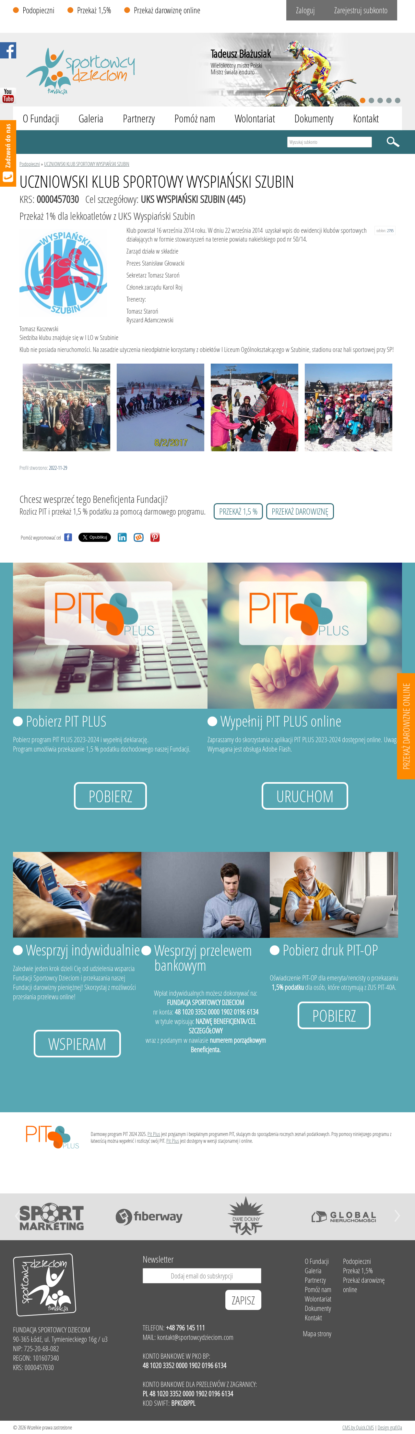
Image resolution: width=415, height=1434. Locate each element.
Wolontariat (255, 118)
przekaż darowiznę (300, 511)
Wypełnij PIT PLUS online (280, 720)
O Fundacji (41, 118)
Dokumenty (314, 118)
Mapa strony (317, 1333)
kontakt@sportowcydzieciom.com (195, 1337)
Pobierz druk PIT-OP (330, 949)
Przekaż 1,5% (94, 10)
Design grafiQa (390, 1427)
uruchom (305, 795)
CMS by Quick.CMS (358, 1427)
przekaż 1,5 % (238, 511)
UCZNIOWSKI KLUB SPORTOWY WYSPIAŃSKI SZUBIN (86, 163)
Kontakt (366, 118)
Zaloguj (305, 10)
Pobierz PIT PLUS (66, 720)
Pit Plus (154, 1133)
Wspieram (77, 1043)
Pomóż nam (194, 118)
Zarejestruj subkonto (360, 10)
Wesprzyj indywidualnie (83, 949)
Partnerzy (139, 118)
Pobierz (110, 795)
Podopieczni (38, 10)
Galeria (90, 118)
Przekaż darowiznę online (167, 10)
